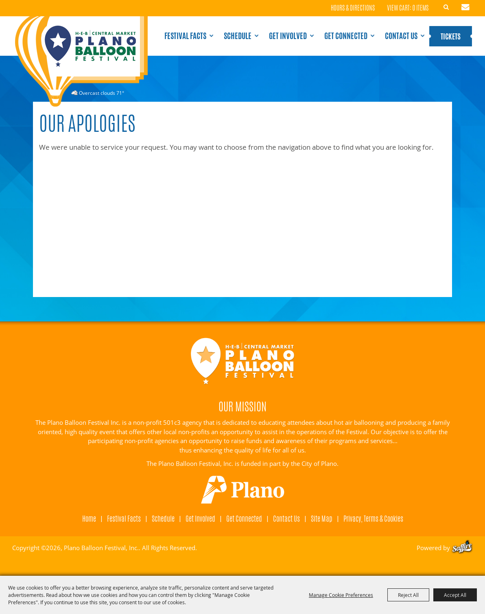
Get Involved (288, 36)
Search (446, 7)
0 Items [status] (420, 8)
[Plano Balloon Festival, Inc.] (81, 61)
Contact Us (401, 36)
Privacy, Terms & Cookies (373, 518)
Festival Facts (185, 36)
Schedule (237, 36)
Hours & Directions (353, 8)
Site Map (321, 518)
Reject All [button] (408, 595)
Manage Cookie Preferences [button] (341, 595)
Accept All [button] (455, 595)
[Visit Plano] (242, 490)
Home (89, 518)
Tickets (451, 36)
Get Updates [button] (465, 7)
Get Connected (345, 36)
